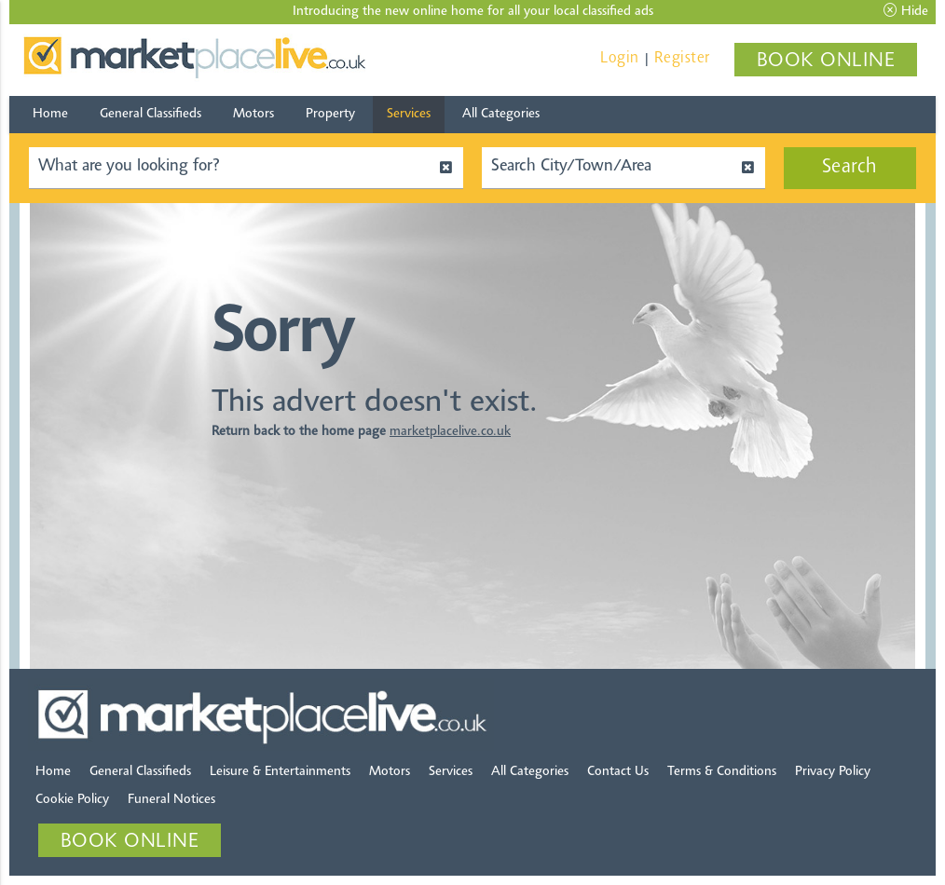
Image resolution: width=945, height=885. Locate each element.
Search (850, 167)
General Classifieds (150, 114)
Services (409, 114)
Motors (253, 114)
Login (619, 58)
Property (330, 114)
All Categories (501, 114)
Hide (905, 11)
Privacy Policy (832, 772)
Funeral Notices (171, 800)
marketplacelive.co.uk (450, 432)
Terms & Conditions (721, 772)
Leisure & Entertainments (280, 772)
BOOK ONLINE (826, 61)
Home (50, 114)
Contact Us (618, 772)
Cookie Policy (72, 800)
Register (682, 58)
